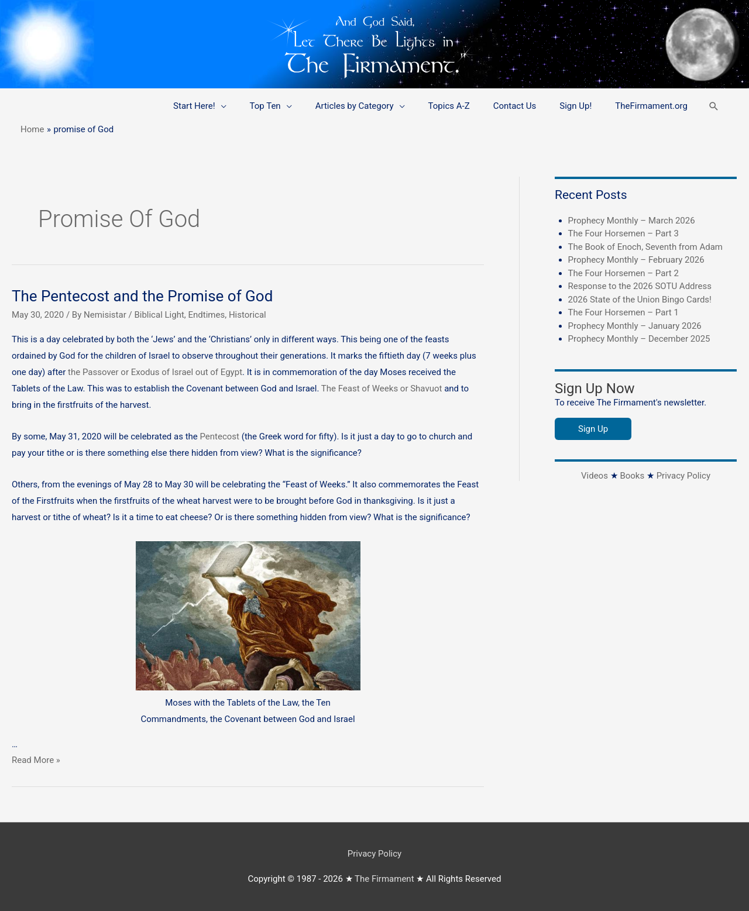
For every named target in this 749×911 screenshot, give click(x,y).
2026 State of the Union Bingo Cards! (640, 299)
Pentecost (221, 436)
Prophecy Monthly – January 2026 (635, 326)
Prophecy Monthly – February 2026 (636, 260)
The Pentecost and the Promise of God (142, 296)
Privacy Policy (683, 475)
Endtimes (206, 315)
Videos (594, 475)
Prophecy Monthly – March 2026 (631, 220)
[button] (714, 106)
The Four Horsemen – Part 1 (623, 312)
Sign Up (593, 429)
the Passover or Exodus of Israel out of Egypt (155, 372)
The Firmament (384, 879)
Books (632, 475)
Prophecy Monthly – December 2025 (639, 339)
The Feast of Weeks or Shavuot (381, 388)
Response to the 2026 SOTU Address (640, 286)
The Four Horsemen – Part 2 (623, 273)
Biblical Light (159, 315)
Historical (247, 315)
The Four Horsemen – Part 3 (623, 233)
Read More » (36, 760)
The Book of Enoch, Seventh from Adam (645, 247)
